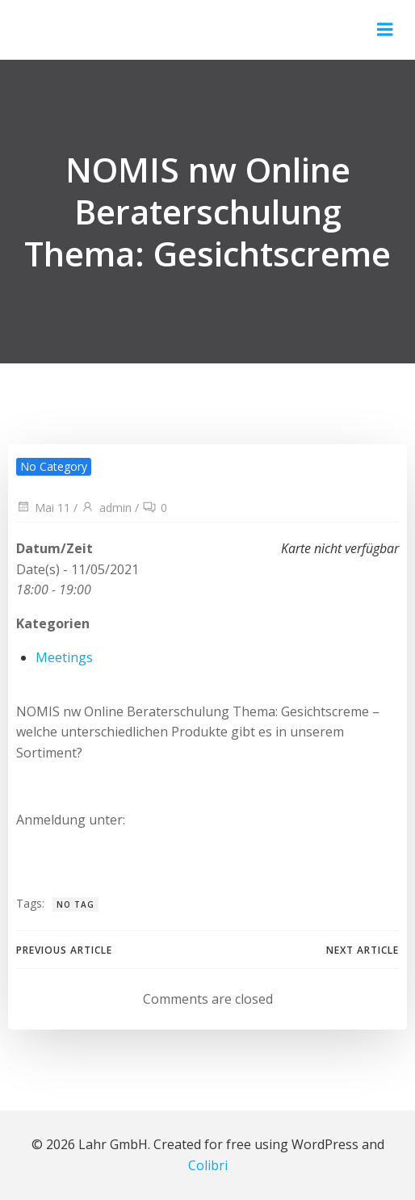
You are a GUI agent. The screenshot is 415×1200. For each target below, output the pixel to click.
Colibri (208, 1165)
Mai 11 (43, 507)
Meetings (64, 657)
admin (106, 507)
